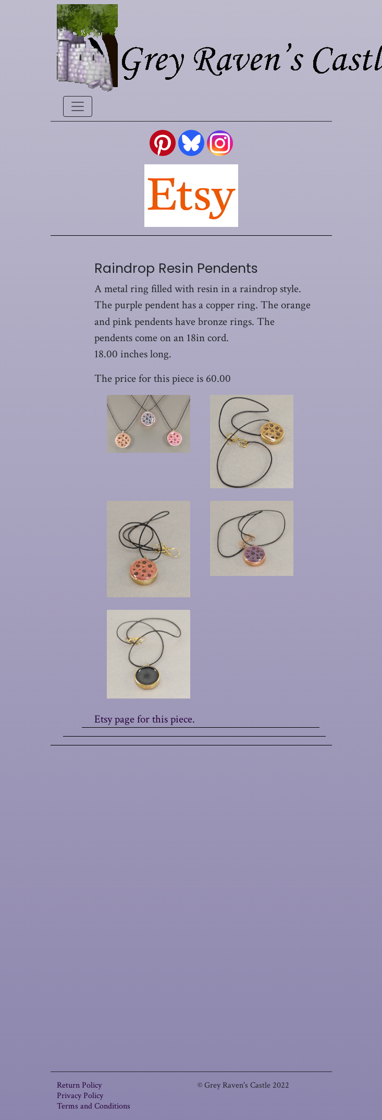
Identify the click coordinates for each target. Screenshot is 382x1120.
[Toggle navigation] (77, 106)
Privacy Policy (80, 1095)
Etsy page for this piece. (144, 719)
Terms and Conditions (93, 1106)
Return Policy (79, 1085)
